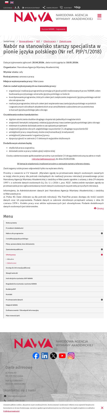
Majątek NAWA (12, 305)
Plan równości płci (13, 316)
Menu (99, 17)
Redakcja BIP (11, 289)
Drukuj (99, 208)
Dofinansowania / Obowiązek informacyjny (22, 310)
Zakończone (11, 263)
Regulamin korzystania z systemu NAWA (21, 284)
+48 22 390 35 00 (16, 400)
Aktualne (10, 259)
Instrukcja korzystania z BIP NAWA (19, 278)
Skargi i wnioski (12, 273)
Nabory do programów (14, 233)
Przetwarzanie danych (14, 300)
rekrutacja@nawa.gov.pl (43, 158)
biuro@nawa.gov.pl (17, 395)
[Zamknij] (102, 407)
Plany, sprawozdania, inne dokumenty (20, 244)
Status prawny (11, 223)
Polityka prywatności (11, 411)
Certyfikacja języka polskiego (17, 239)
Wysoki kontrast (32, 8)
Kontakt (9, 294)
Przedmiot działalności (14, 228)
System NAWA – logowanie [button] (53, 29)
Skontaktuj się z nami (19, 390)
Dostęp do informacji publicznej (18, 268)
